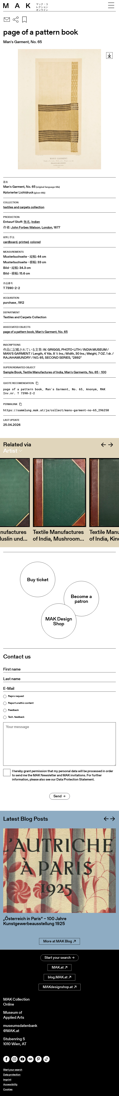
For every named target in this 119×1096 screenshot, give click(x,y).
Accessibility (10, 1084)
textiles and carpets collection (23, 207)
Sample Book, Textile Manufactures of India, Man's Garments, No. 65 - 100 (54, 372)
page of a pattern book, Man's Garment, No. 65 (35, 332)
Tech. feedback (16, 717)
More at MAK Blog (59, 941)
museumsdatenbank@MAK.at (20, 1028)
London (47, 227)
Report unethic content (20, 703)
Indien (35, 222)
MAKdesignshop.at (59, 986)
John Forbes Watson (25, 227)
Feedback (13, 710)
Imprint (7, 1079)
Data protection (12, 1074)
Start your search (59, 957)
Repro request (16, 696)
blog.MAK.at (59, 977)
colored (35, 242)
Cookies (7, 1089)
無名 (27, 222)
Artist (10, 450)
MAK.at (59, 967)
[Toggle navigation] (111, 6)
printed (24, 242)
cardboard (10, 242)
